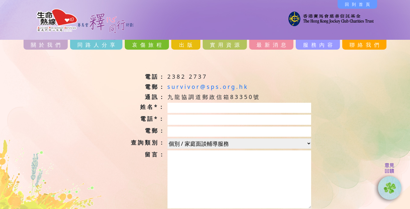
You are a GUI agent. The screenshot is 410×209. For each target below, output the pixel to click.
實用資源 (226, 44)
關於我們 (47, 44)
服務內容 (319, 44)
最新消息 (272, 44)
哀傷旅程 (148, 44)
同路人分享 (97, 44)
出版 (187, 44)
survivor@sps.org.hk (208, 87)
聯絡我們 (366, 44)
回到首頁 (359, 4)
